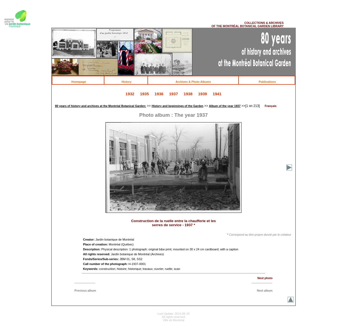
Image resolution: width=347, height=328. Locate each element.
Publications (270, 81)
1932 (130, 94)
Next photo (265, 278)
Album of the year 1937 (225, 106)
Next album (264, 290)
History (129, 81)
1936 (159, 94)
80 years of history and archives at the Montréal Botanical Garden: (100, 106)
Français (271, 106)
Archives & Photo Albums (196, 81)
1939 (202, 94)
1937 (173, 94)
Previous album (85, 290)
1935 (144, 94)
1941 (217, 94)
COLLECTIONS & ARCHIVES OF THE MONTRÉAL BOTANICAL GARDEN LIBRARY (247, 24)
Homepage (81, 81)
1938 (188, 94)
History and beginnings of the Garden (177, 106)
